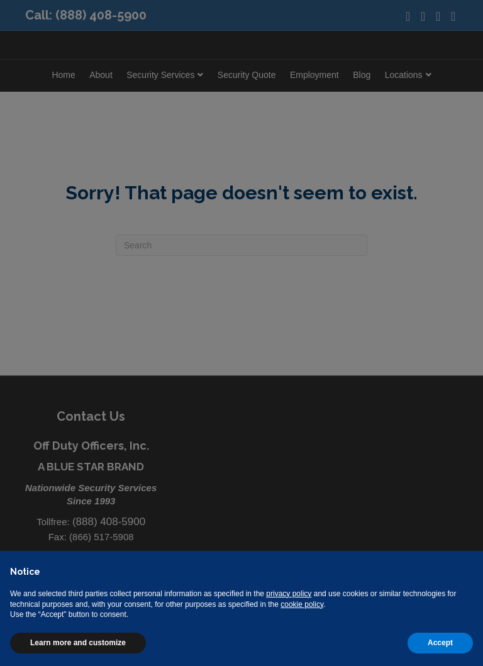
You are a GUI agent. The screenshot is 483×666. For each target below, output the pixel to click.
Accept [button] (440, 642)
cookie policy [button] (301, 604)
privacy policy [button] (288, 593)
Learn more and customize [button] (78, 642)
